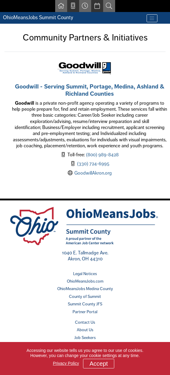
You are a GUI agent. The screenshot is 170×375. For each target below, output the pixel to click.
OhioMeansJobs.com (85, 281)
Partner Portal (85, 311)
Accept (98, 363)
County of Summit (85, 296)
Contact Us (85, 322)
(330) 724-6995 (93, 163)
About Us (85, 329)
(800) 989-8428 (102, 155)
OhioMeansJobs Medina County (85, 288)
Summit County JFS (85, 304)
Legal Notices (85, 273)
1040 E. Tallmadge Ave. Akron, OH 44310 (85, 256)
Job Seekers (85, 337)
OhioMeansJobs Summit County (38, 17)
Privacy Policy (66, 363)
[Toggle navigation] (152, 18)
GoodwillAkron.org (93, 173)
